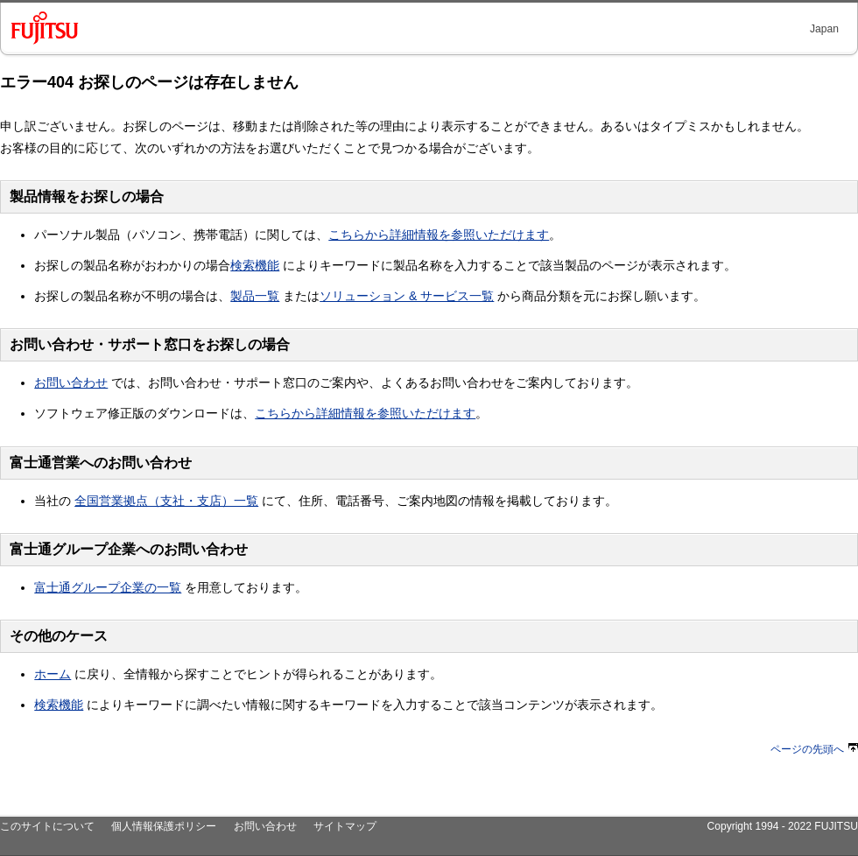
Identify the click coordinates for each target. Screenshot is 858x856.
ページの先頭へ (814, 749)
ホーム (52, 674)
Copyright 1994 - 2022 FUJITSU (782, 826)
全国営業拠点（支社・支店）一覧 (166, 501)
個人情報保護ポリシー (163, 826)
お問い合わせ (71, 382)
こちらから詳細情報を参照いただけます (438, 235)
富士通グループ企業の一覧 (107, 587)
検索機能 (254, 265)
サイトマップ (344, 826)
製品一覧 (254, 296)
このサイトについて (47, 826)
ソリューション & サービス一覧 (407, 296)
